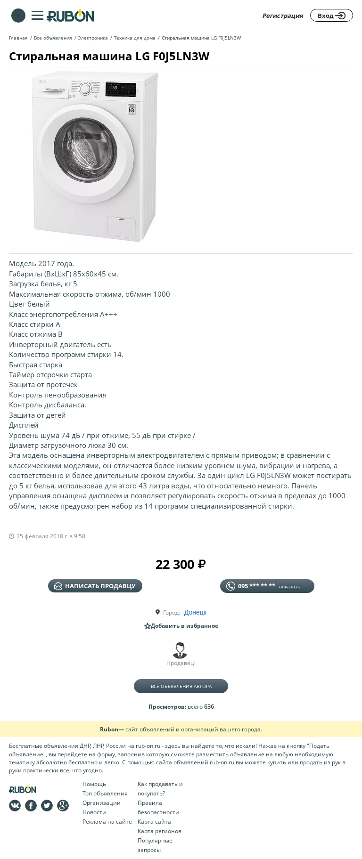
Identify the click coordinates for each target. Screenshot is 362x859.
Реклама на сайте (107, 822)
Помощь (94, 784)
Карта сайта (154, 822)
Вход (332, 15)
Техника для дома (135, 37)
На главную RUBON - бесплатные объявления (70, 15)
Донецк (195, 612)
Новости (94, 812)
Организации (101, 803)
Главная (18, 37)
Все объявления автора (181, 686)
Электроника (93, 37)
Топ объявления (105, 793)
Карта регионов (159, 831)
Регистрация (282, 15)
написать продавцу (94, 586)
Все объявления (53, 37)
